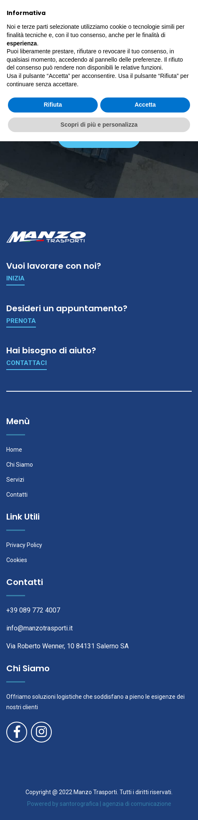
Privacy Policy (24, 545)
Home (14, 449)
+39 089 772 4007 (33, 610)
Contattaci (26, 363)
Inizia (15, 278)
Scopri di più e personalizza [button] (99, 803)
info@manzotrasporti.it (39, 628)
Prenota (21, 321)
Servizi (15, 479)
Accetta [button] (145, 783)
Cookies (16, 560)
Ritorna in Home (98, 137)
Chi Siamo (19, 464)
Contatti (17, 494)
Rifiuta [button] (53, 783)
